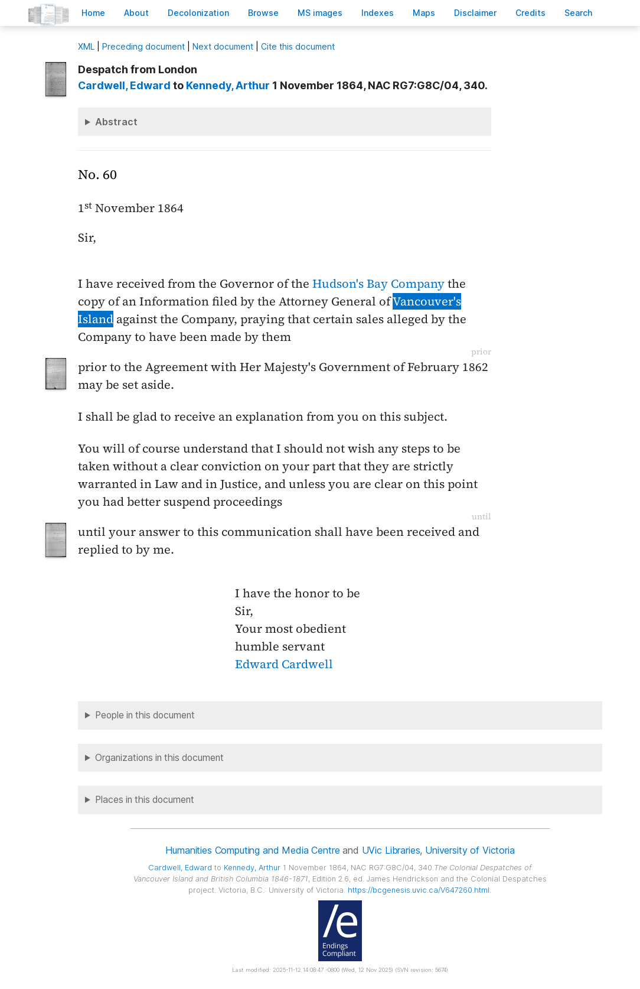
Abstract (116, 122)
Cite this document (298, 46)
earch (578, 13)
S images (320, 13)
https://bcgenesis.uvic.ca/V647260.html (418, 890)
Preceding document (143, 46)
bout (136, 13)
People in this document (145, 715)
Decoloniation (198, 13)
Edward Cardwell (284, 664)
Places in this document (144, 799)
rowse (263, 13)
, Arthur (228, 85)
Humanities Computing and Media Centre (252, 850)
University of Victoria (469, 850)
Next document (222, 46)
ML (86, 46)
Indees (377, 13)
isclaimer (475, 13)
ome (93, 13)
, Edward (124, 85)
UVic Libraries (391, 850)
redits (530, 13)
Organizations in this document (159, 757)
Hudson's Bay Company (378, 283)
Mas (424, 13)
